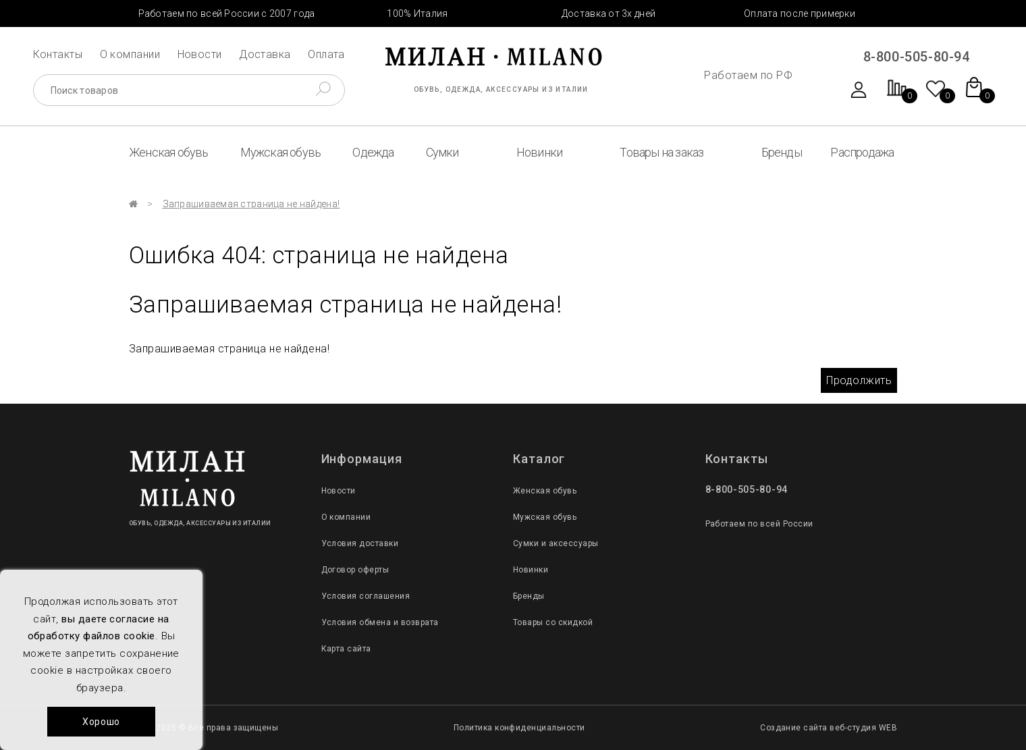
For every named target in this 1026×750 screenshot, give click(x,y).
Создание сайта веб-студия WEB (828, 727)
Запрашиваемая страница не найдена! (251, 203)
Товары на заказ (661, 152)
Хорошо (101, 721)
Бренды (781, 152)
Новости (200, 54)
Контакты (58, 54)
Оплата (326, 54)
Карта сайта (346, 648)
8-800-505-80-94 (916, 57)
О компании (130, 54)
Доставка (265, 54)
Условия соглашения (365, 596)
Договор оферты (355, 569)
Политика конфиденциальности (519, 727)
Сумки (442, 152)
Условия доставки (360, 543)
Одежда (373, 152)
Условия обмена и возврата (380, 622)
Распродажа (862, 152)
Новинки (539, 152)
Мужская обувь (280, 152)
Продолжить (859, 380)
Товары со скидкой (553, 622)
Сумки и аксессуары (556, 543)
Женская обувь (169, 152)
